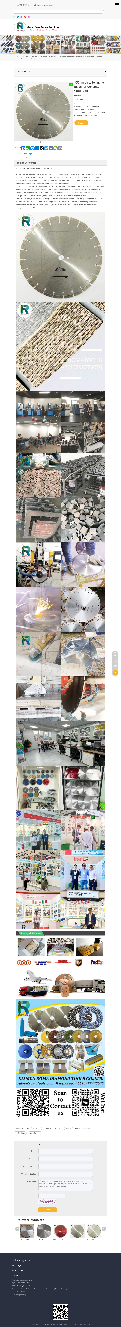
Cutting (58, 1128)
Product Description (26, 154)
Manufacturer (35, 1133)
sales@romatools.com (44, 5)
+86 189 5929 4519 (23, 5)
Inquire (81, 123)
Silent (76, 1128)
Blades (37, 1128)
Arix (67, 1128)
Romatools (86, 1128)
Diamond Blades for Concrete (70, 57)
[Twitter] (22, 17)
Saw (28, 1128)
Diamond (19, 1128)
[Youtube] (25, 17)
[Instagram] (29, 17)
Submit (47, 1210)
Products (33, 57)
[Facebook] (14, 17)
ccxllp (24, 1295)
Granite (48, 1128)
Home (25, 57)
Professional (20, 1133)
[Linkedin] (18, 17)
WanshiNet (87, 1324)
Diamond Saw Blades (48, 57)
